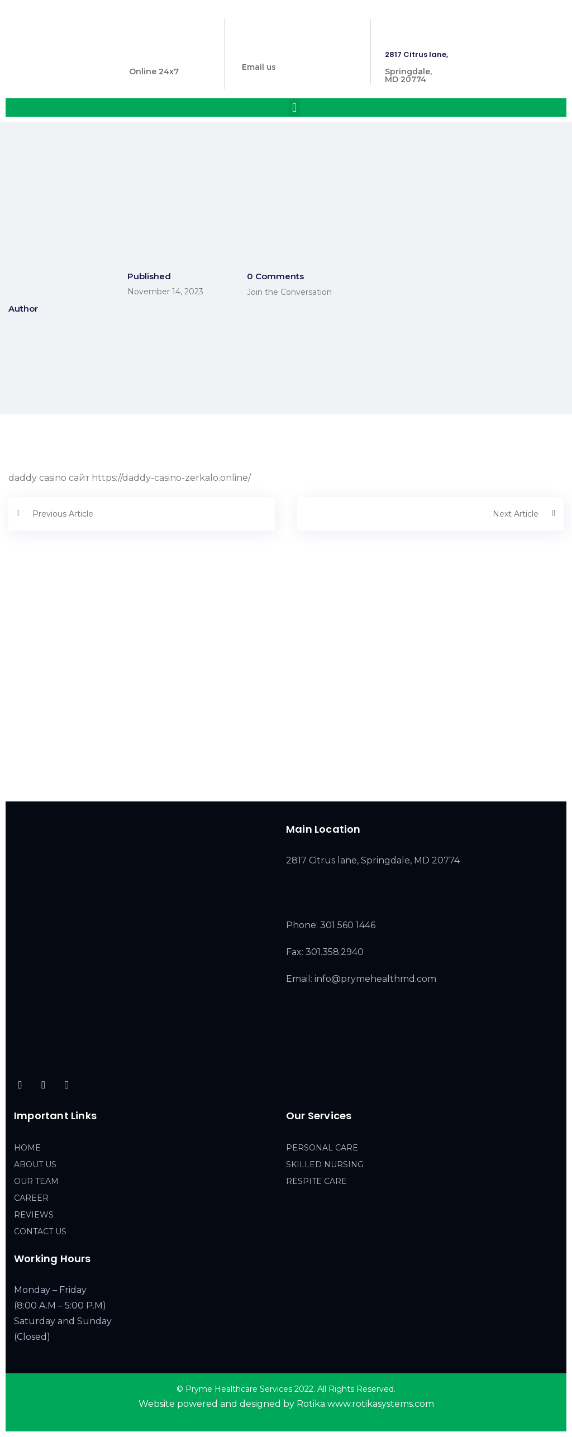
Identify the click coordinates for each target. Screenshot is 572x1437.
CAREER (31, 1198)
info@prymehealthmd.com (295, 50)
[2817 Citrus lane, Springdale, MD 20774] (286, 703)
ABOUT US (35, 1164)
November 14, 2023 (165, 292)
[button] (294, 107)
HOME (27, 1148)
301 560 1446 (154, 54)
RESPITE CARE (316, 1181)
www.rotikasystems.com (380, 1403)
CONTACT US (40, 1231)
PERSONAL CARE (322, 1148)
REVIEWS (34, 1215)
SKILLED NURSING (325, 1164)
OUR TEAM (36, 1181)
